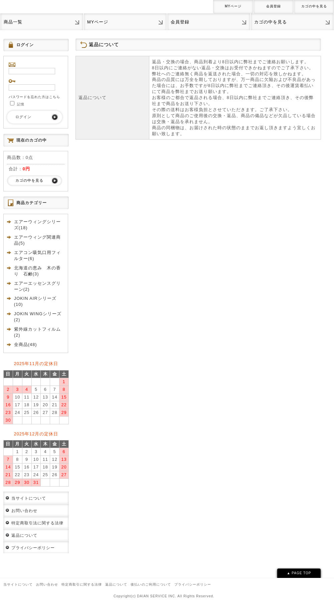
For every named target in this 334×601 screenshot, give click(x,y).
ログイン (23, 117)
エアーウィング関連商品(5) (37, 240)
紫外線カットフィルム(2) (37, 332)
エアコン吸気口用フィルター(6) (37, 255)
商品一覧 (13, 21)
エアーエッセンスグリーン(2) (37, 286)
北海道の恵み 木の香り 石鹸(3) (37, 270)
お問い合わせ (24, 510)
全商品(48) (25, 344)
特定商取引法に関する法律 (37, 523)
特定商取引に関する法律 (81, 584)
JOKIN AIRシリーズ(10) (35, 301)
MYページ (233, 6)
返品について (24, 535)
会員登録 (273, 6)
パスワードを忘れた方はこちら (34, 97)
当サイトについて (28, 498)
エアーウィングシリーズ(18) (37, 224)
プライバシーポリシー (33, 547)
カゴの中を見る (314, 6)
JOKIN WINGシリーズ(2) (37, 316)
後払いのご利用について (151, 584)
